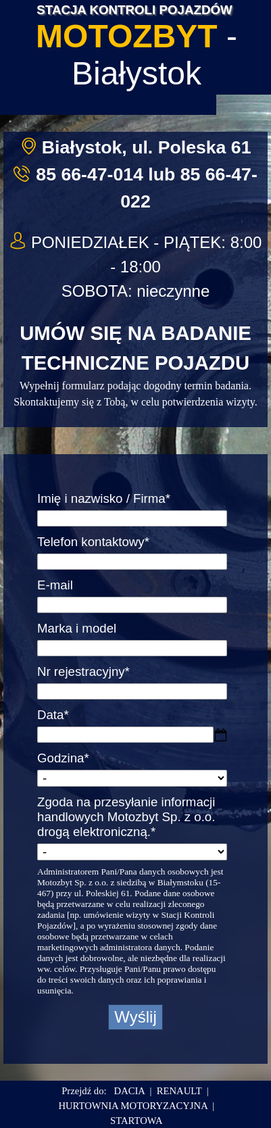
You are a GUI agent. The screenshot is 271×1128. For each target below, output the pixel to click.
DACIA (129, 1090)
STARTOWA (136, 1120)
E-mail (55, 585)
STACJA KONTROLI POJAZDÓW (134, 10)
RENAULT (179, 1090)
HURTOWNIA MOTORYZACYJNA (132, 1105)
